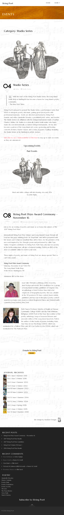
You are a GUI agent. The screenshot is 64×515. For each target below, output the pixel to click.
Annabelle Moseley (7, 478)
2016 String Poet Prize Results (13, 448)
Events (36, 222)
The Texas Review (7, 491)
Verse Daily (5, 493)
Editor (17, 89)
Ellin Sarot (15, 463)
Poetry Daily (5, 482)
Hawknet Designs (52, 420)
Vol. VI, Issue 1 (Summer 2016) (16, 412)
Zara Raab (6, 463)
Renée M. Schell (18, 460)
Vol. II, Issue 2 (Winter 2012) (15, 386)
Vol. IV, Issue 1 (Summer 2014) (16, 397)
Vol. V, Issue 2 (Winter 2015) (15, 409)
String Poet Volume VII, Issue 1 (13, 445)
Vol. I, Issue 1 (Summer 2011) (15, 376)
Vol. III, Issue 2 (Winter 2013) (15, 392)
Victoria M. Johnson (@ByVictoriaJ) (14, 466)
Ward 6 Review (6, 495)
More (57, 3)
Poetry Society (6, 487)
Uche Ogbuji (18, 457)
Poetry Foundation (7, 484)
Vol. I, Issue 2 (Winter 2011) (15, 379)
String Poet (7, 3)
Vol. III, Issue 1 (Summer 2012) (15, 388)
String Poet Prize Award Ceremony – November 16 (19, 436)
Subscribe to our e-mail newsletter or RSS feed (20, 138)
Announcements (27, 222)
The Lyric (4, 489)
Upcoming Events (32, 145)
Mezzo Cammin (6, 480)
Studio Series (21, 85)
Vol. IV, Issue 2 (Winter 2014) (15, 401)
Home (48, 3)
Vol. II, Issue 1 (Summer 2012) (15, 382)
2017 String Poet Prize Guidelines (14, 442)
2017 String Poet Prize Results (13, 439)
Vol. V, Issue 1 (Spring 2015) (15, 405)
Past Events (32, 151)
